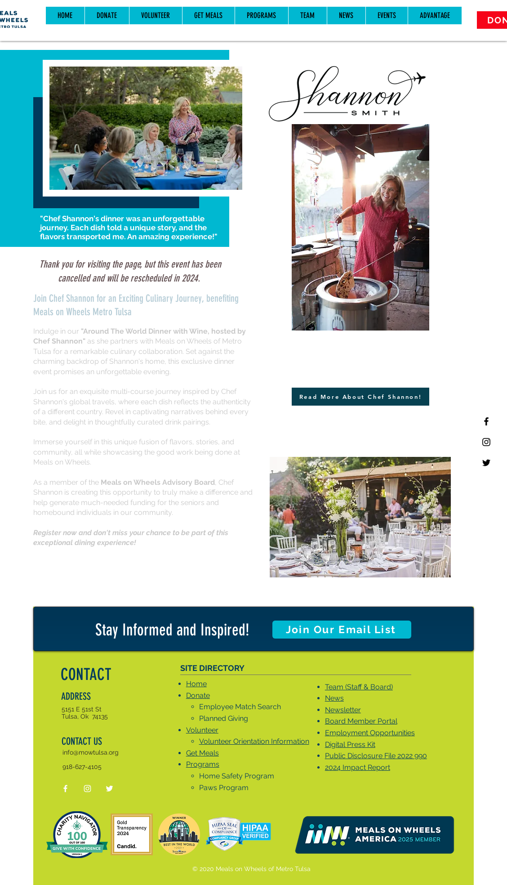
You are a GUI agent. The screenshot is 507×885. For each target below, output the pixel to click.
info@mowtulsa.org (90, 752)
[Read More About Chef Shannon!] (360, 397)
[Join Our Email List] (341, 630)
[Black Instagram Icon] (486, 442)
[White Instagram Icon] (87, 788)
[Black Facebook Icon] (486, 421)
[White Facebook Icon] (65, 788)
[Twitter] (486, 462)
